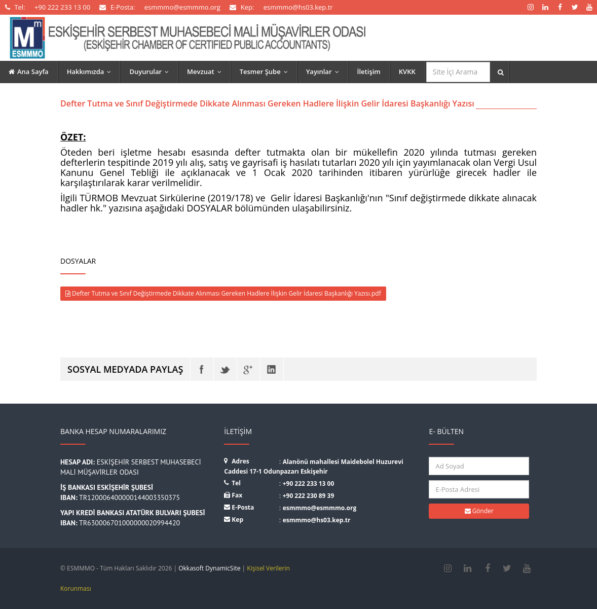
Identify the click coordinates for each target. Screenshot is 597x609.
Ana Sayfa (29, 71)
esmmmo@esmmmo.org (320, 508)
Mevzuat (206, 71)
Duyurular (151, 71)
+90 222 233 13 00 (308, 483)
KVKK (407, 71)
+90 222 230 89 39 (308, 495)
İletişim (369, 71)
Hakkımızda (91, 71)
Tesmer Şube (266, 71)
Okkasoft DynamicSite (209, 568)
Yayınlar (325, 71)
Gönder (479, 511)
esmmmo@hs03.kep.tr (317, 520)
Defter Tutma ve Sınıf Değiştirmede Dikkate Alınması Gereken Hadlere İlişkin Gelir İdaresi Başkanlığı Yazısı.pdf (223, 293)
